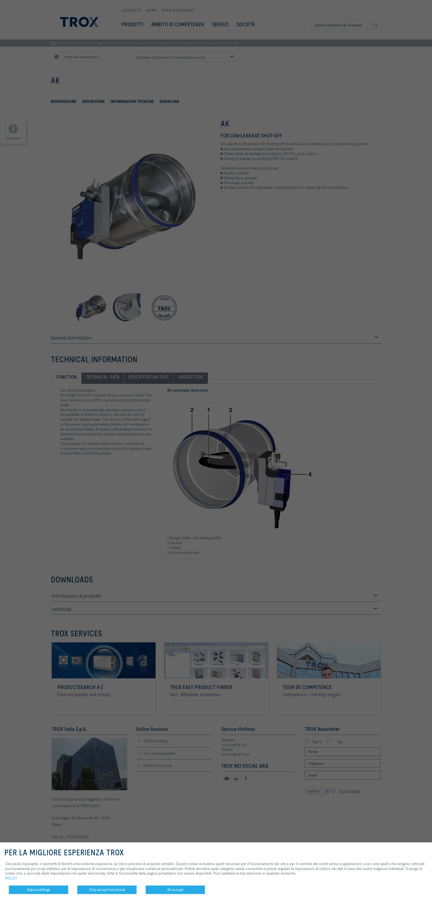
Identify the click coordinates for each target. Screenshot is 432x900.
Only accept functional (107, 889)
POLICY (11, 878)
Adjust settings (38, 889)
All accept (175, 889)
